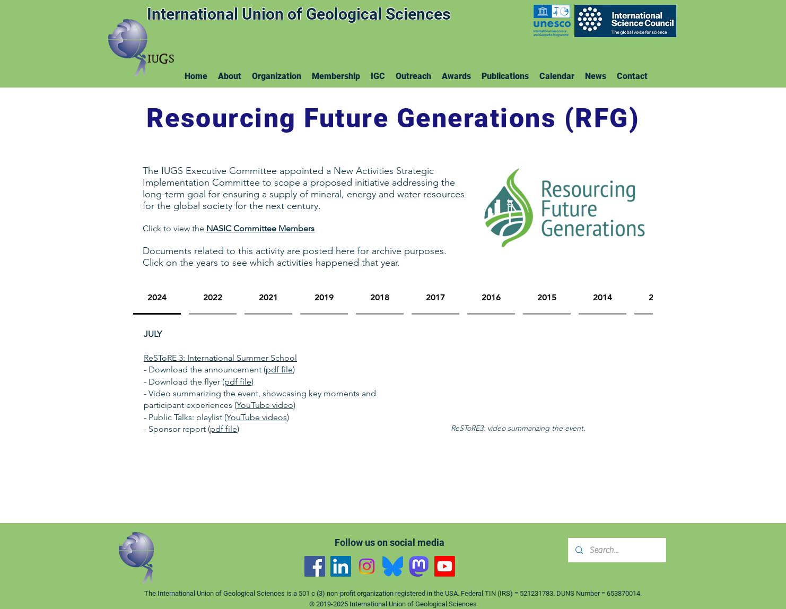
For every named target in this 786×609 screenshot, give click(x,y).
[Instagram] (366, 566)
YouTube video (265, 405)
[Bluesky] (392, 566)
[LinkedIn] (340, 566)
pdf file (279, 369)
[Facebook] (314, 566)
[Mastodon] (418, 566)
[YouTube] (444, 566)
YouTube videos (256, 417)
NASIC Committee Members (260, 228)
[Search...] (616, 550)
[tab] (157, 298)
